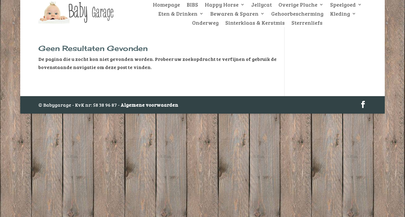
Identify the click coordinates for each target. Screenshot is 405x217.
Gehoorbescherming (297, 14)
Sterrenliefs (307, 23)
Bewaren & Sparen (234, 14)
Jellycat (261, 5)
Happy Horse (222, 5)
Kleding (340, 14)
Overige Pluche (297, 5)
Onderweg (205, 23)
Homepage (166, 5)
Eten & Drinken (178, 14)
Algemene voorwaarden (149, 105)
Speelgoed (343, 5)
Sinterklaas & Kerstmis (255, 23)
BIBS (192, 5)
